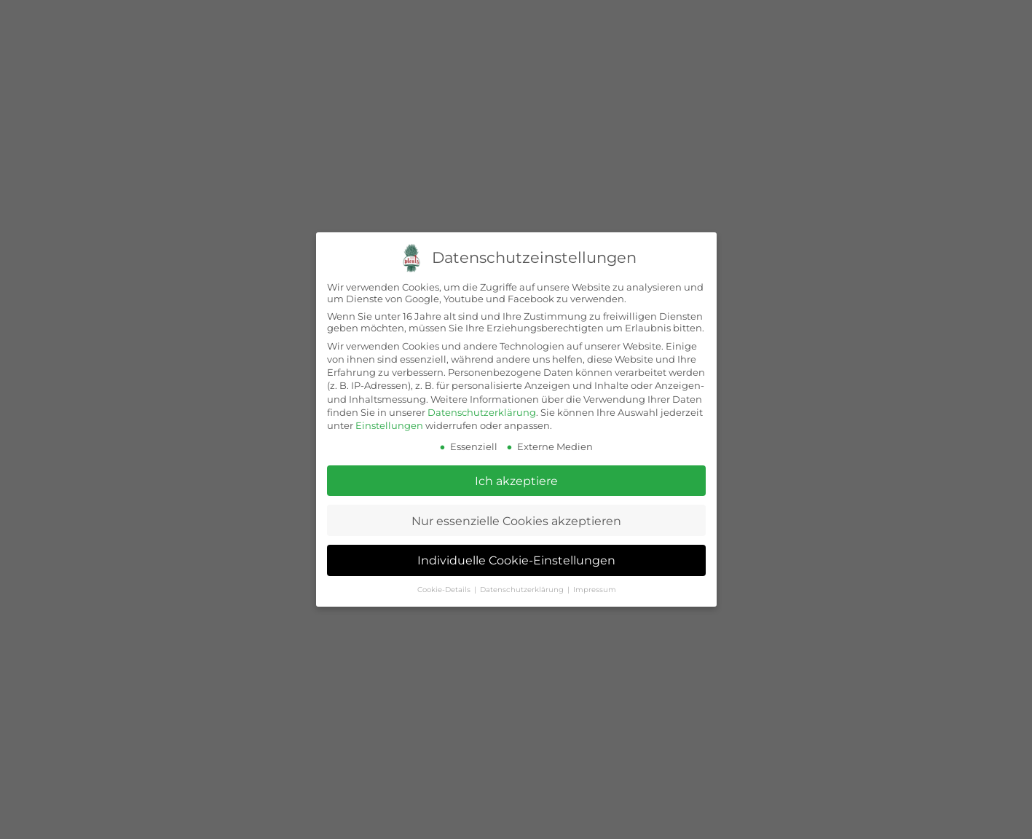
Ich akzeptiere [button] (516, 480)
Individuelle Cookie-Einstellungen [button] (516, 560)
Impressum (593, 590)
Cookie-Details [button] (444, 590)
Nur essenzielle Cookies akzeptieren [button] (516, 520)
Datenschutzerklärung (482, 411)
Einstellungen (389, 425)
